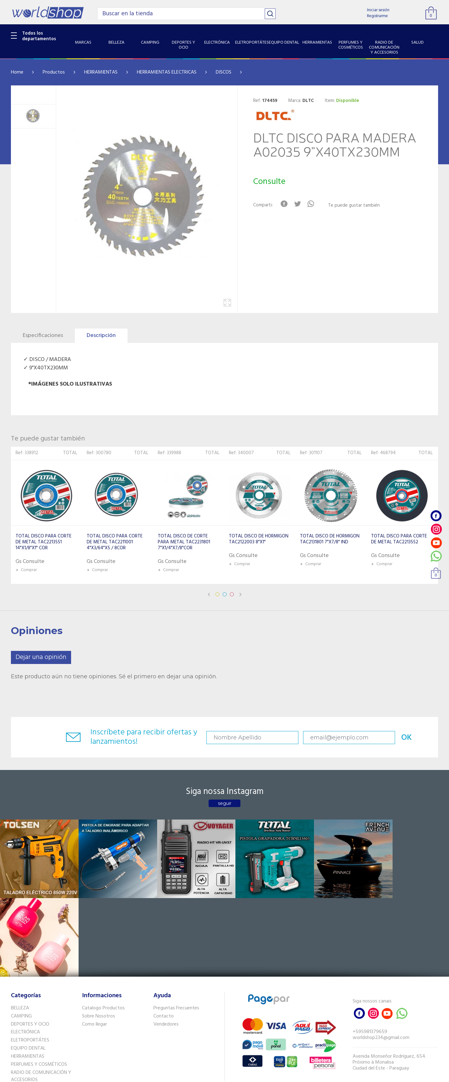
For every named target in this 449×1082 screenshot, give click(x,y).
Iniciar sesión (378, 10)
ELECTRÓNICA (25, 950)
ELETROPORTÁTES (30, 959)
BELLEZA (20, 926)
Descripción (101, 335)
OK (394, 737)
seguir (224, 803)
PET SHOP (21, 1030)
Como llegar (94, 942)
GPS (15, 1022)
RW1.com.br (246, 1075)
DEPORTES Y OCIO (30, 942)
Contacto (163, 935)
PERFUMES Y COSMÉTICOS (39, 983)
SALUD (18, 1006)
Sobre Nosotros (98, 935)
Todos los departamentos (39, 36)
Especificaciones (43, 335)
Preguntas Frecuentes (176, 926)
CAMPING (21, 935)
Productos (54, 72)
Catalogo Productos (103, 926)
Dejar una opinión (41, 657)
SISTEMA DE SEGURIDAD (37, 1014)
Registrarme (377, 16)
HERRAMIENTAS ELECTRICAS (166, 72)
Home (17, 72)
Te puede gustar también (354, 206)
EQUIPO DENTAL (28, 967)
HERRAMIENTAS (101, 72)
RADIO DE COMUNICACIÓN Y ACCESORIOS (41, 994)
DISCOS (223, 72)
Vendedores (166, 942)
